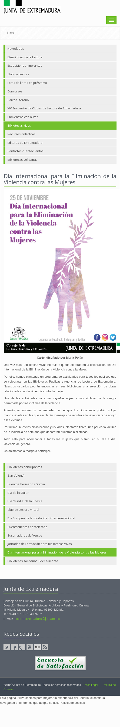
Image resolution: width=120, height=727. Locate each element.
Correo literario (18, 100)
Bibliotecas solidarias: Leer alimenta (32, 561)
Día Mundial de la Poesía (24, 501)
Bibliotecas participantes (24, 467)
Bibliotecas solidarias (22, 159)
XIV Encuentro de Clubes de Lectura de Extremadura (44, 108)
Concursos (15, 91)
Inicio (10, 32)
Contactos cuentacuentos (25, 151)
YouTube (30, 647)
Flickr (37, 647)
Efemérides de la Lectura (25, 57)
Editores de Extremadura (25, 143)
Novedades (15, 48)
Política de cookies (72, 702)
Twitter (6, 647)
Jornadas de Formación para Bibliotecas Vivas (39, 544)
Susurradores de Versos (24, 535)
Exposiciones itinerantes (24, 65)
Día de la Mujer (18, 493)
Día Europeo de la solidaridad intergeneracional (41, 518)
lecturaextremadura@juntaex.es (37, 619)
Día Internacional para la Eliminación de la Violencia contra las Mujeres (57, 552)
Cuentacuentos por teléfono (27, 527)
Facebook (14, 647)
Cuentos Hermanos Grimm (26, 484)
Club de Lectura (18, 74)
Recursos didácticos (21, 134)
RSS (45, 647)
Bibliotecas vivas (19, 125)
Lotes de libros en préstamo (27, 83)
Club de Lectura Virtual (23, 510)
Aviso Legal (90, 685)
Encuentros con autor (22, 117)
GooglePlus (22, 647)
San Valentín (16, 475)
